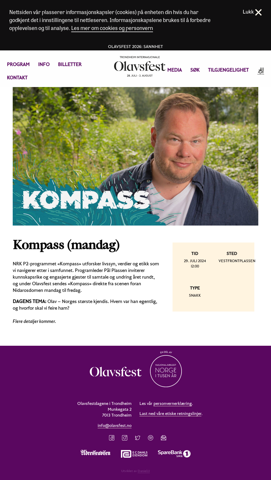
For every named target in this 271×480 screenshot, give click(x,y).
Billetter (70, 64)
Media (174, 70)
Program (18, 64)
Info (43, 64)
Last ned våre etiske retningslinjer (170, 413)
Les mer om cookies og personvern (112, 28)
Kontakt (17, 78)
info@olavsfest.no (115, 425)
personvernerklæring (172, 403)
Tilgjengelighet (228, 70)
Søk (195, 70)
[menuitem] (18, 64)
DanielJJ (144, 471)
